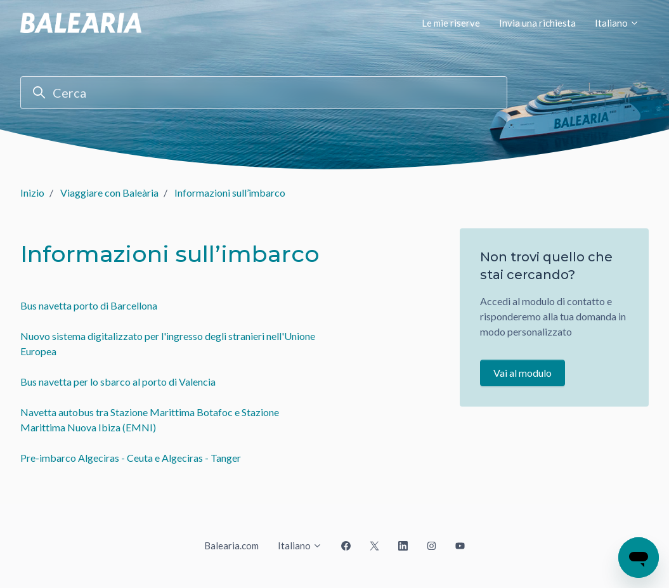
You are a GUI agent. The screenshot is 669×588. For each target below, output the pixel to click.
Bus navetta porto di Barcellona (88, 305)
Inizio (32, 192)
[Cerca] (263, 92)
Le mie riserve (451, 23)
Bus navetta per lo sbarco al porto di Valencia (118, 382)
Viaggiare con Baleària (109, 192)
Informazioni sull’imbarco (229, 192)
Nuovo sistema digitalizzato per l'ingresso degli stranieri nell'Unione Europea (167, 343)
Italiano (617, 23)
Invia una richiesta (537, 23)
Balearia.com (231, 545)
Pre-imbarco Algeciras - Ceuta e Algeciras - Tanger (130, 458)
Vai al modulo (522, 373)
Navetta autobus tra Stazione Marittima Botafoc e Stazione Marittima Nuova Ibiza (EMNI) (149, 419)
